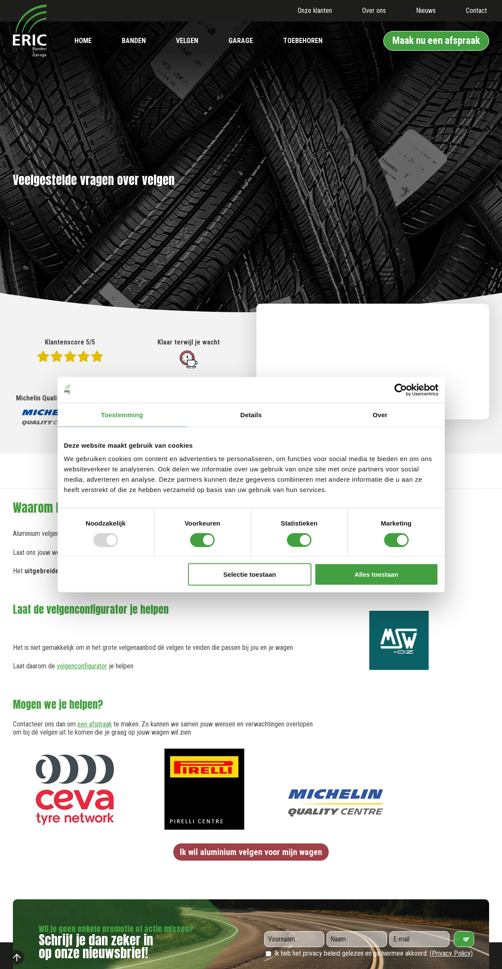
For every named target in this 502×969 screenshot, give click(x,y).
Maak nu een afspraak (436, 40)
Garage (240, 41)
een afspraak (94, 724)
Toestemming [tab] (122, 414)
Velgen (187, 41)
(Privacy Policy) (451, 953)
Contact (476, 10)
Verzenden (466, 939)
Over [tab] (380, 414)
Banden (134, 41)
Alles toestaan (376, 574)
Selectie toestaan (249, 574)
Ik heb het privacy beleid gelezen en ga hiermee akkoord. (368, 953)
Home (83, 41)
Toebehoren (303, 41)
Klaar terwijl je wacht (188, 353)
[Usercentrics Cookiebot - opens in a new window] (400, 389)
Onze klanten (315, 10)
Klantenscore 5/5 (70, 350)
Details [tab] (251, 414)
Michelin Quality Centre (50, 411)
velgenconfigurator (82, 666)
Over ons (374, 10)
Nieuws (426, 10)
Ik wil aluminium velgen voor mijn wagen (251, 852)
